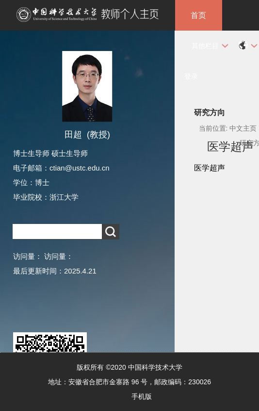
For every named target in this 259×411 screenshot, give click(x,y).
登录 (191, 76)
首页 (198, 15)
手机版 (141, 396)
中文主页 (243, 128)
